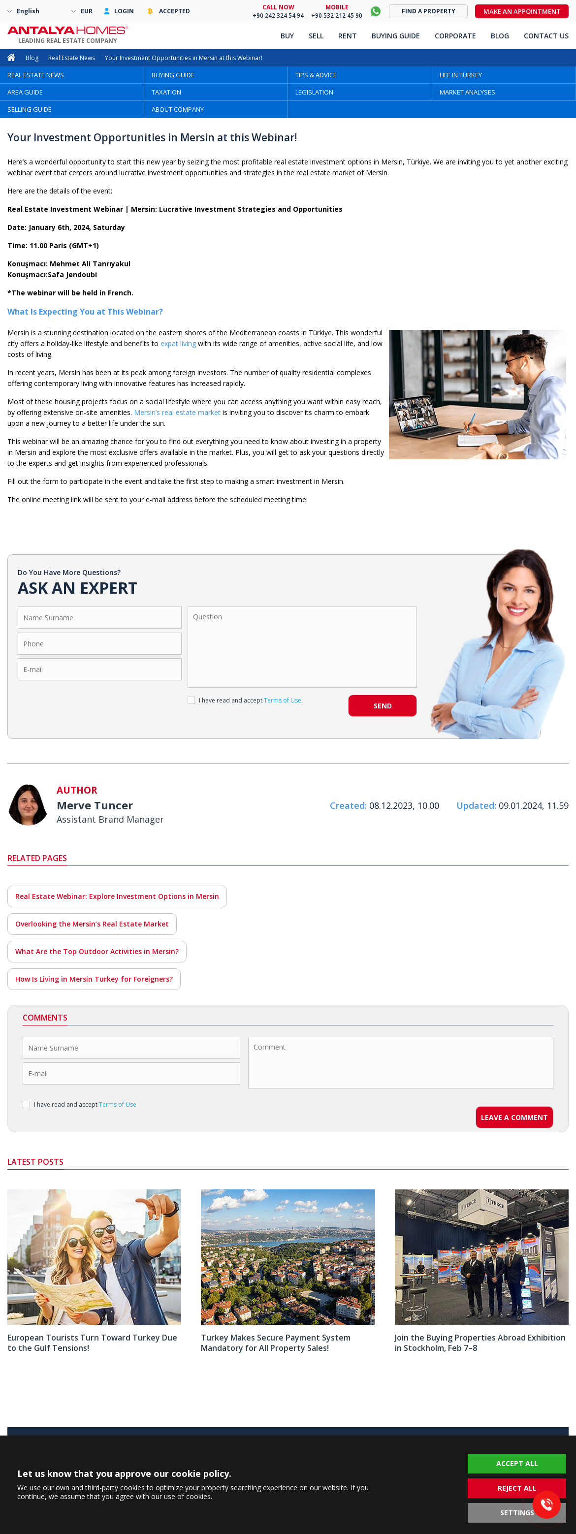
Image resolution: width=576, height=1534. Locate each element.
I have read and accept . (245, 700)
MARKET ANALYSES (467, 92)
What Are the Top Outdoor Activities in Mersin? (97, 951)
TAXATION (166, 92)
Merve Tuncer (95, 805)
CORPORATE (455, 35)
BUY (287, 35)
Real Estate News (71, 58)
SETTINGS (517, 1512)
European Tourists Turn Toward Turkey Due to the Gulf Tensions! (92, 1342)
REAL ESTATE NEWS (35, 74)
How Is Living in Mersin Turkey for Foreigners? (94, 979)
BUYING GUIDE (173, 74)
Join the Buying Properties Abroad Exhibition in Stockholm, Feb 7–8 (480, 1342)
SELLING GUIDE (29, 109)
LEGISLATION (314, 92)
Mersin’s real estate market (177, 412)
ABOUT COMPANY (178, 109)
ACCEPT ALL (517, 1463)
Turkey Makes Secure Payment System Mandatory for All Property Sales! (276, 1342)
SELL (316, 35)
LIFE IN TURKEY (461, 74)
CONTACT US (546, 35)
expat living (178, 343)
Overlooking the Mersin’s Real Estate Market (92, 923)
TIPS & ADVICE (316, 74)
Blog (32, 58)
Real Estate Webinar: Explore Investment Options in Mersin (117, 896)
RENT (347, 35)
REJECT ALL (517, 1488)
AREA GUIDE (25, 92)
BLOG (500, 35)
